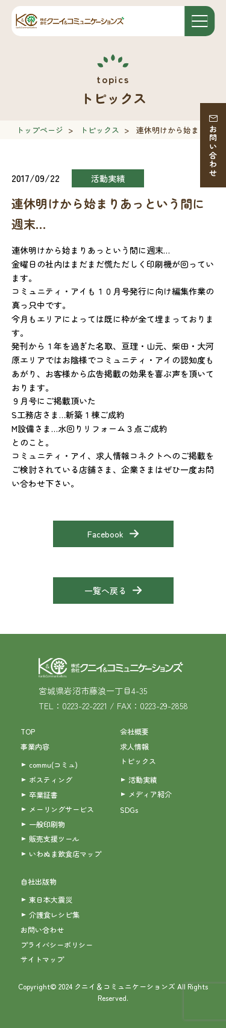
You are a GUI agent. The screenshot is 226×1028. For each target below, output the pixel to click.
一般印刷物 (47, 824)
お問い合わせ (213, 151)
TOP (27, 731)
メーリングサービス (61, 809)
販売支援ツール (54, 838)
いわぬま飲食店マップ (65, 853)
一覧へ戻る (105, 591)
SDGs (129, 809)
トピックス (99, 130)
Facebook (105, 534)
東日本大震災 (50, 899)
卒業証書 (43, 794)
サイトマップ (42, 959)
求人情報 (134, 746)
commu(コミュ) (53, 764)
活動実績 (142, 779)
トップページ (39, 130)
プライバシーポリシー (56, 944)
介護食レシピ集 (54, 914)
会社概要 (134, 731)
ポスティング (50, 779)
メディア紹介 (150, 794)
